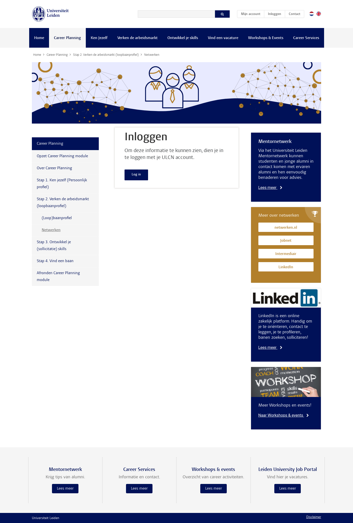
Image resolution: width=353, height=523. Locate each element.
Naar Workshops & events (283, 415)
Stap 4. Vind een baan (55, 261)
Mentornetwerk (274, 141)
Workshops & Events (265, 38)
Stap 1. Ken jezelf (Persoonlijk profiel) (62, 183)
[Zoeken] (176, 14)
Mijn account (252, 13)
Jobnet (285, 241)
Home (39, 38)
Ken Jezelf (99, 38)
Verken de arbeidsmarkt (137, 38)
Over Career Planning (54, 168)
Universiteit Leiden (45, 518)
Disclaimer (313, 517)
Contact (294, 14)
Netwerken (51, 230)
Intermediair (285, 254)
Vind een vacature (223, 38)
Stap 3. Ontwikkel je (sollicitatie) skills (54, 245)
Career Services (306, 38)
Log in (136, 174)
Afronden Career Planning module (58, 276)
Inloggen (274, 14)
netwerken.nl (286, 228)
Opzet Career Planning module (62, 156)
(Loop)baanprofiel (57, 218)
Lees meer (270, 187)
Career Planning (67, 38)
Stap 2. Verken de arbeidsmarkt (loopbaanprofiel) (63, 202)
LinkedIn (285, 267)
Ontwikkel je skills (182, 38)
